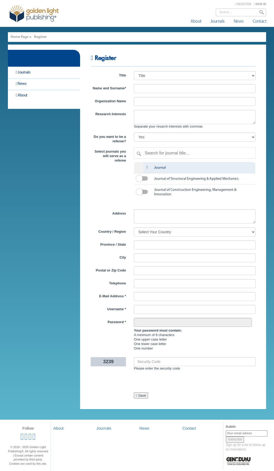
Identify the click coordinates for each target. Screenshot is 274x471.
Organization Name (110, 101)
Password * (116, 322)
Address (119, 213)
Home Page (19, 37)
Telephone (117, 283)
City (123, 257)
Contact (260, 21)
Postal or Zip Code (111, 270)
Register (40, 37)
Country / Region (112, 232)
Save (141, 395)
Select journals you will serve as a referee (110, 155)
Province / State (113, 244)
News (239, 21)
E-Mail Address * (112, 296)
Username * (116, 309)
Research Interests (110, 114)
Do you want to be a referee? (110, 139)
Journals (218, 21)
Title (122, 75)
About (196, 21)
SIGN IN (259, 4)
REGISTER (243, 4)
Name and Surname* (109, 88)
